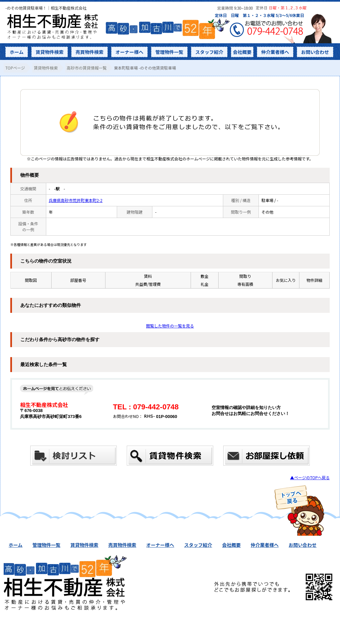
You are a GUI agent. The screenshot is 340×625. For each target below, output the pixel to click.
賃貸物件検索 (50, 52)
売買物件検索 (89, 52)
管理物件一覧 (169, 52)
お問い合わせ (315, 52)
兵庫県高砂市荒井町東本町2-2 (76, 200)
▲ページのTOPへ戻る (310, 477)
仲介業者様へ (275, 52)
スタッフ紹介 (209, 52)
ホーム (17, 52)
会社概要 (242, 52)
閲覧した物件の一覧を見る (170, 325)
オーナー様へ (129, 52)
